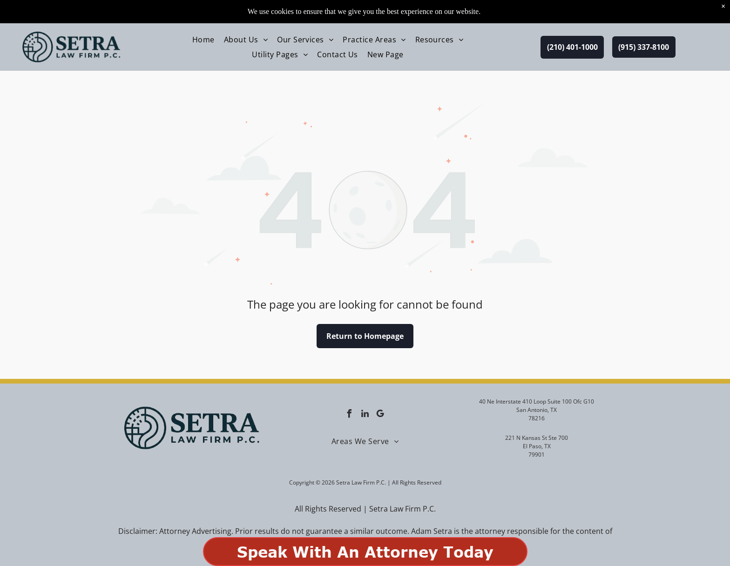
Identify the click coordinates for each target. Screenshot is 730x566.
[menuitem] (203, 16)
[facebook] (349, 415)
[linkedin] (365, 415)
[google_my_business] (380, 415)
